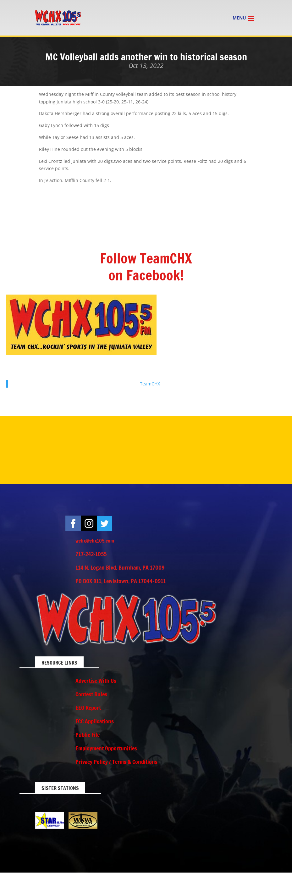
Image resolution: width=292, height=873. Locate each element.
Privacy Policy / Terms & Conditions (116, 762)
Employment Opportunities (106, 748)
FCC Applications (94, 721)
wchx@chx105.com (94, 540)
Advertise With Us (95, 681)
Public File (87, 735)
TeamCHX (150, 384)
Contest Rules (91, 694)
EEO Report (88, 708)
